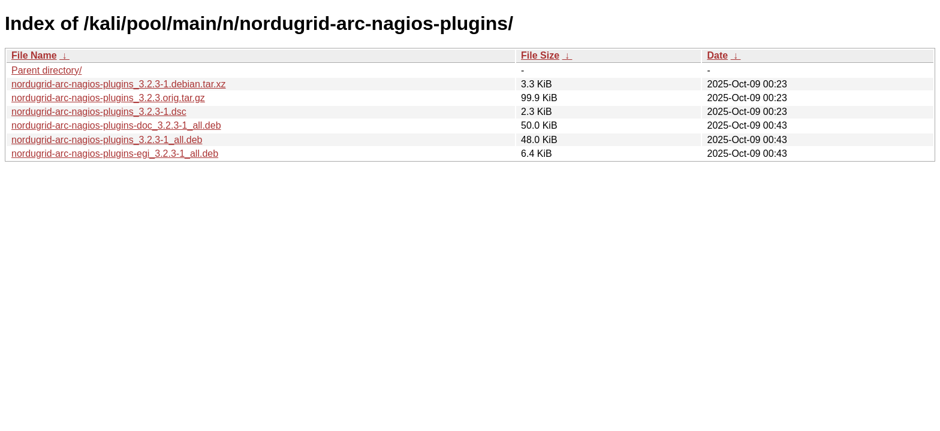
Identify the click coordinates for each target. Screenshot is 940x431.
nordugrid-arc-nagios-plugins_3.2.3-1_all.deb (106, 140)
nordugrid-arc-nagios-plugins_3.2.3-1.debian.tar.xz (118, 84)
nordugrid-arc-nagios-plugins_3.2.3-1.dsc (98, 112)
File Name (34, 55)
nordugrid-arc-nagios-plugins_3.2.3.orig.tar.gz (108, 98)
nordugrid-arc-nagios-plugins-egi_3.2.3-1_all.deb (114, 153)
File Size (540, 55)
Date (717, 55)
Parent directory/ (46, 70)
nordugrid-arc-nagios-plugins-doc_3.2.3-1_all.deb (116, 125)
